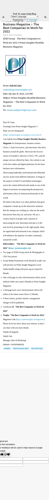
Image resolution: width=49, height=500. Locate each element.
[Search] (45, 17)
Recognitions (37, 348)
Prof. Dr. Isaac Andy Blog (24, 14)
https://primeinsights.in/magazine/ (30, 319)
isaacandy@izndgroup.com (21, 110)
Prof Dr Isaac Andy (21, 348)
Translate (30, 20)
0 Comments (17, 35)
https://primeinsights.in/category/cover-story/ (22, 135)
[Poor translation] (7, 455)
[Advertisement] (24, 397)
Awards (7, 348)
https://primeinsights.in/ (19, 248)
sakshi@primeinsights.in (17, 89)
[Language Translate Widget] (24, 16)
